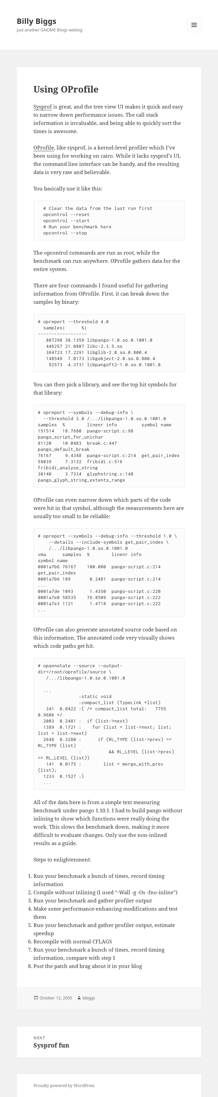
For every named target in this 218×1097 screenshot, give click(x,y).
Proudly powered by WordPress (64, 1085)
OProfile (43, 147)
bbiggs (89, 998)
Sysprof (42, 106)
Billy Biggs (36, 21)
